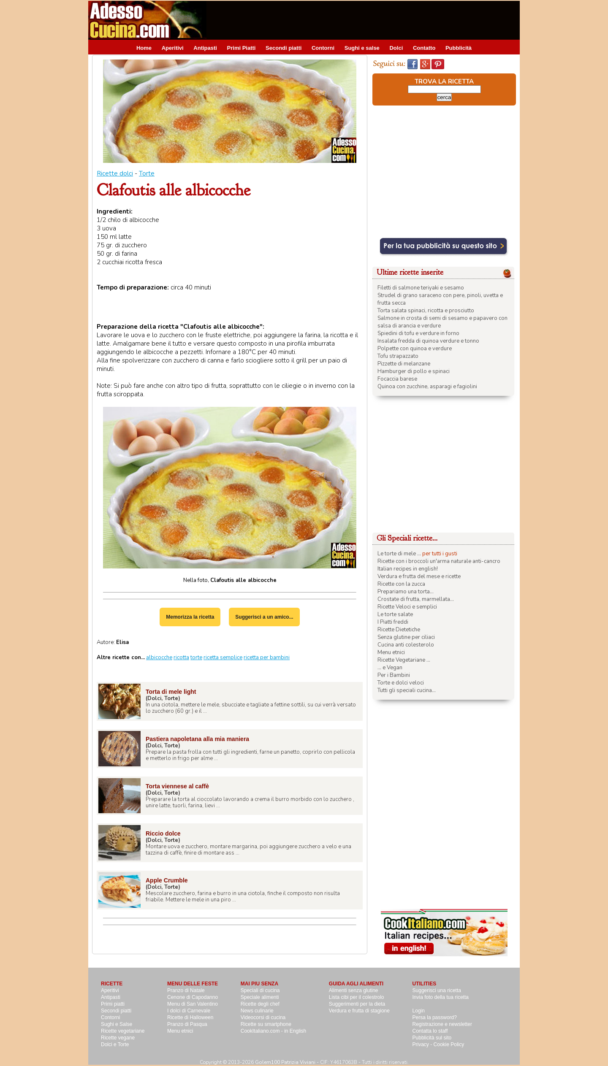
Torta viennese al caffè (177, 786)
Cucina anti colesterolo (405, 645)
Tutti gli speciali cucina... (406, 690)
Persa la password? (435, 1017)
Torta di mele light (171, 691)
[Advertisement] (366, 20)
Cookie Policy (449, 1044)
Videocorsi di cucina (263, 1017)
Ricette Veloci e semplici (407, 607)
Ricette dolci (115, 173)
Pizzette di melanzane (403, 364)
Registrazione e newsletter (442, 1024)
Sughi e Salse (116, 1024)
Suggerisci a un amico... (264, 617)
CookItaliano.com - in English (273, 1031)
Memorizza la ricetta (190, 617)
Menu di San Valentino (192, 1004)
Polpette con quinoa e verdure (414, 348)
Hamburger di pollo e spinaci (413, 371)
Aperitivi (173, 48)
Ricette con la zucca (401, 584)
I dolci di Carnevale (188, 1011)
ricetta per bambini (267, 657)
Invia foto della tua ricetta (441, 997)
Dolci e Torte (115, 1044)
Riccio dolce (163, 833)
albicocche (159, 657)
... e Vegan (389, 667)
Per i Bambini (393, 675)
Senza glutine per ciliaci (406, 637)
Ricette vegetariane (122, 1031)
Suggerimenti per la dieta (357, 1004)
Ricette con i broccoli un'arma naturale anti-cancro (438, 561)
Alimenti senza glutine (353, 990)
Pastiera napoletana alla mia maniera (197, 739)
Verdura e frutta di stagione (359, 1011)
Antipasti (205, 48)
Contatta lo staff (430, 1031)
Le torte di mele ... (399, 553)
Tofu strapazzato (397, 356)
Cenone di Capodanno (192, 997)
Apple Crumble (167, 880)
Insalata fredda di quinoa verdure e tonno (428, 341)
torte (196, 657)
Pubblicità (458, 48)
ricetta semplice (223, 657)
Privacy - (423, 1044)
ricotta (181, 657)
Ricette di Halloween (190, 1017)
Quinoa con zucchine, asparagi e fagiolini (427, 386)
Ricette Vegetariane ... (403, 660)
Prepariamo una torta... (405, 591)
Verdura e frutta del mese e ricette (419, 576)
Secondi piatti (283, 48)
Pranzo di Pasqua (187, 1024)
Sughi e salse (362, 48)
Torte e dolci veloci (400, 683)
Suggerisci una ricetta (437, 990)
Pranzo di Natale (186, 990)
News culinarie (257, 1011)
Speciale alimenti (260, 997)
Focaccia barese (397, 379)
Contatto (424, 48)
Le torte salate (395, 614)
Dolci (396, 48)
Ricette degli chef (260, 1004)
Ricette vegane (118, 1038)
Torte (147, 173)
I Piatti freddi (392, 622)
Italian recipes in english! (407, 569)
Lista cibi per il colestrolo (356, 997)
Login (419, 1011)
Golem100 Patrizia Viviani (285, 1062)
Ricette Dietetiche (398, 629)
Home (144, 48)
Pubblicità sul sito (432, 1038)
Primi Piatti (241, 48)
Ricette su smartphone (266, 1024)
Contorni (323, 48)
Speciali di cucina (260, 990)
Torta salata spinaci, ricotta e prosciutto (425, 310)
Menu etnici (391, 652)
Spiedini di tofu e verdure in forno (418, 333)
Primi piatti (113, 1004)
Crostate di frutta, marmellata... (415, 599)
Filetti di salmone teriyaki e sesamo (420, 288)
